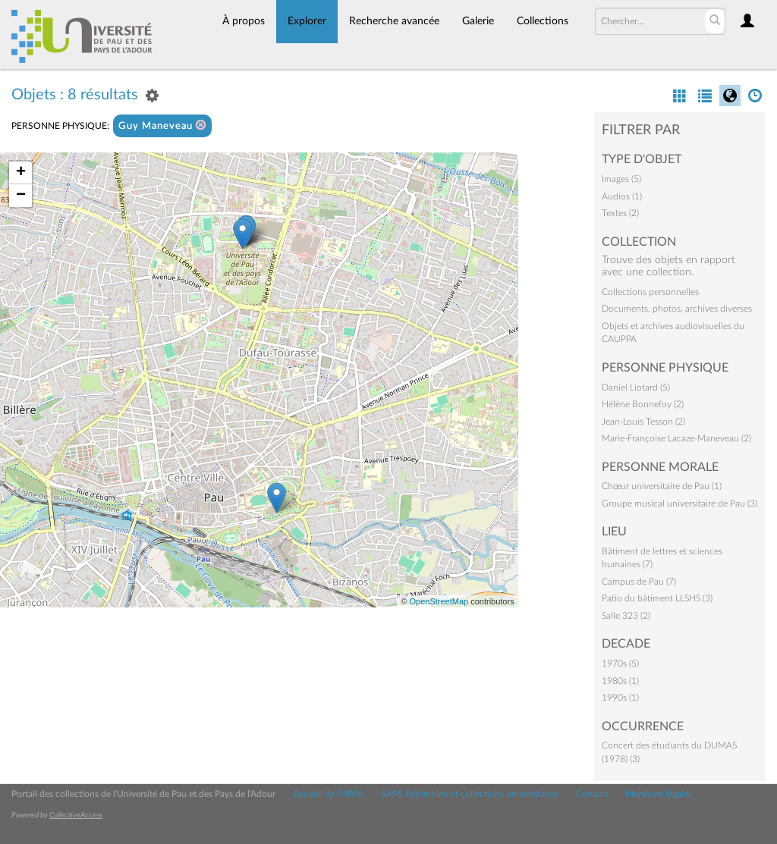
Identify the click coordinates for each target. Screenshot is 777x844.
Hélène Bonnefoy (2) (643, 404)
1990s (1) (620, 697)
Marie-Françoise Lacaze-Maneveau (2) (676, 438)
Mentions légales (658, 794)
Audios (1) (622, 196)
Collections (542, 21)
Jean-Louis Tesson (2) (643, 421)
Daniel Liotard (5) (636, 387)
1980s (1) (620, 681)
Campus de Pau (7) (639, 581)
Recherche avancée (394, 21)
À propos (243, 21)
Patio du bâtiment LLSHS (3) (657, 598)
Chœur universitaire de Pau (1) (662, 486)
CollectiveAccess (75, 815)
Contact (592, 794)
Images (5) (621, 179)
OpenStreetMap (438, 601)
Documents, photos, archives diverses (677, 308)
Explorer (307, 21)
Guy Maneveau (162, 125)
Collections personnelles (650, 291)
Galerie (478, 21)
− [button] (21, 195)
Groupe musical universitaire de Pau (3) (679, 503)
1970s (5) (620, 663)
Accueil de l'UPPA (328, 794)
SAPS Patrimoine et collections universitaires (469, 794)
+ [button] (21, 173)
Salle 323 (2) (626, 615)
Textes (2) (620, 213)
